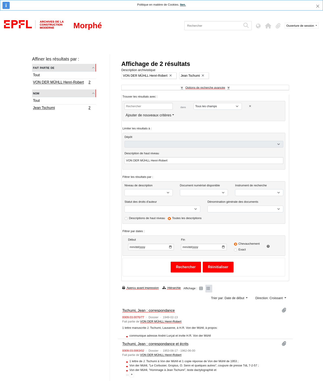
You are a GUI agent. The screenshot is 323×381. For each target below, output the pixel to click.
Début (132, 239)
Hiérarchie (171, 288)
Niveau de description (138, 185)
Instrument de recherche (251, 185)
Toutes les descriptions (187, 218)
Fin (183, 239)
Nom (36, 93)
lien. (183, 4)
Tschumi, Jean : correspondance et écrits (155, 344)
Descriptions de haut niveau (147, 218)
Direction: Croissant (269, 298)
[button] (268, 25)
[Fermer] (318, 6)
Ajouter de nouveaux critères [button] (148, 115)
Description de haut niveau (141, 153)
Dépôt (128, 137)
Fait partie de (43, 67)
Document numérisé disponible (200, 185)
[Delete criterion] (250, 106)
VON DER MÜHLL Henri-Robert (62, 83)
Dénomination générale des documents (232, 201)
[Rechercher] (212, 25)
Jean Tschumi (62, 108)
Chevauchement (249, 243)
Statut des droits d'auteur (140, 201)
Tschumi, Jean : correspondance (148, 310)
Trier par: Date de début (228, 298)
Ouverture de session (300, 25)
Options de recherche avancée (205, 87)
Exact (242, 249)
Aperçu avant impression (140, 288)
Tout (36, 75)
